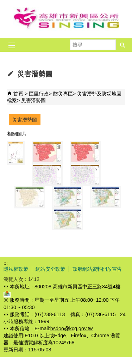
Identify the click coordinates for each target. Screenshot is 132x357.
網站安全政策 (50, 269)
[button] (122, 42)
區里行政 (39, 93)
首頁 (18, 93)
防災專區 (63, 93)
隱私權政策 (16, 269)
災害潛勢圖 (33, 100)
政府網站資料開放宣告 (97, 269)
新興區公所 (66, 19)
